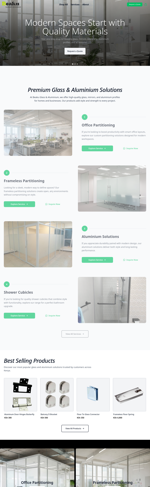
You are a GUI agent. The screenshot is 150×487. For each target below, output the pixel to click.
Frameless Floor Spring (123, 414)
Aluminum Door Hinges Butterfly (19, 414)
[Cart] (145, 4)
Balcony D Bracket (49, 414)
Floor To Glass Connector (88, 414)
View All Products (75, 428)
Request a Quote (134, 4)
